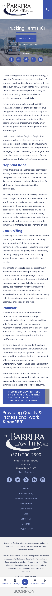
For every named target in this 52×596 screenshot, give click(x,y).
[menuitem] (25, 582)
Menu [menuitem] (5, 582)
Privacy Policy (26, 528)
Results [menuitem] (45, 582)
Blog (26, 513)
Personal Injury (26, 493)
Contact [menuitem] (35, 582)
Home (26, 488)
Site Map (26, 523)
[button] (47, 9)
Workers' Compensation (26, 498)
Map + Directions (26, 472)
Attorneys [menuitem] (15, 582)
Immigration (26, 503)
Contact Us (26, 518)
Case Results (26, 508)
